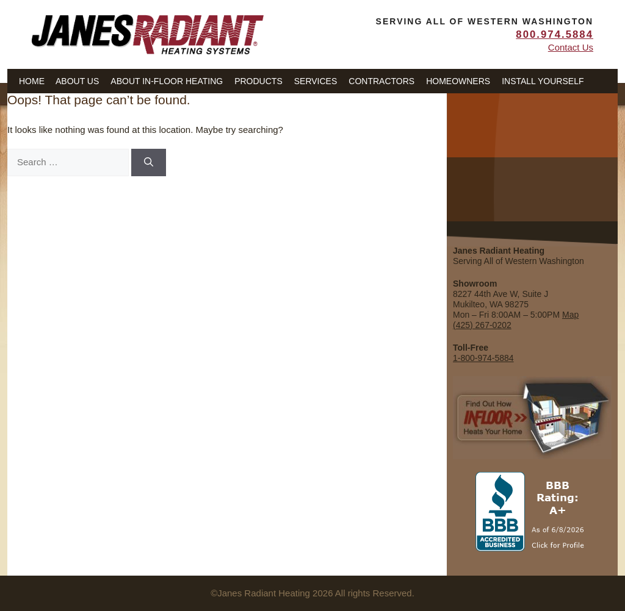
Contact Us (570, 47)
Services (316, 81)
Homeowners (458, 81)
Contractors (381, 81)
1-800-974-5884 (483, 358)
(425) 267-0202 (482, 325)
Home (32, 81)
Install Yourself (542, 81)
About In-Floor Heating (166, 81)
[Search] (148, 162)
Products (258, 81)
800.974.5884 (554, 34)
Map (570, 315)
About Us (77, 81)
